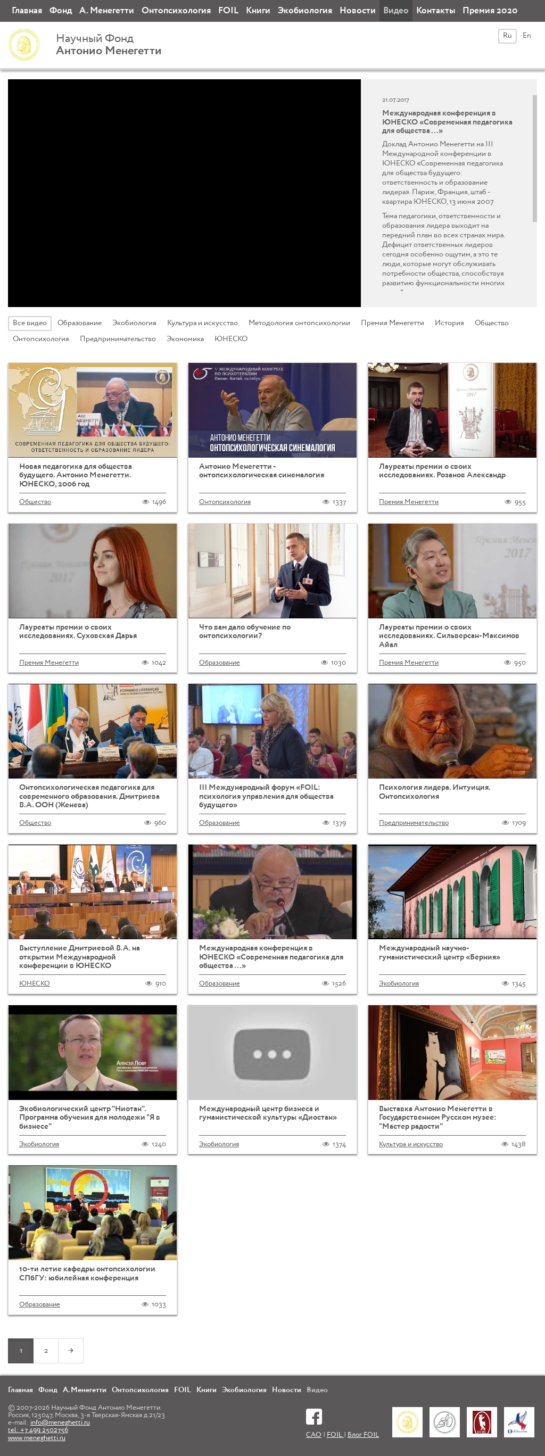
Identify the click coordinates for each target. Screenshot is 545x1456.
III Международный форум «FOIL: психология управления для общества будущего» (266, 796)
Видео (396, 10)
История (449, 323)
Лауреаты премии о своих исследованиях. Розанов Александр (442, 470)
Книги (258, 10)
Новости (358, 10)
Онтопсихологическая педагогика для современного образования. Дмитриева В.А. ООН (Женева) (89, 796)
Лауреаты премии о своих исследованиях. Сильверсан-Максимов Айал (449, 636)
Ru (507, 35)
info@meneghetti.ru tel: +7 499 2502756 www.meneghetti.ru (49, 1430)
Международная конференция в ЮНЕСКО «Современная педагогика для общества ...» (271, 957)
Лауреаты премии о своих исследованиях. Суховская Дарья (78, 631)
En (527, 35)
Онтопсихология (176, 10)
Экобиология (305, 10)
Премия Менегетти (392, 323)
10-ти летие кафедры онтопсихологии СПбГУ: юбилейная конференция (87, 1273)
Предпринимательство (118, 339)
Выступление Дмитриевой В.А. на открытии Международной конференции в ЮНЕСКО (79, 957)
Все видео (30, 323)
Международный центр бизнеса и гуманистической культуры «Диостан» (268, 1113)
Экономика (185, 339)
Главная (27, 10)
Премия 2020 (490, 10)
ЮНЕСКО (230, 339)
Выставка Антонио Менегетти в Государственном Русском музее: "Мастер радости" (438, 1117)
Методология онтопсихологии (299, 323)
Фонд (60, 10)
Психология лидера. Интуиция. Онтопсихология (434, 791)
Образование (79, 323)
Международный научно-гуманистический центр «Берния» (439, 952)
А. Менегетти (106, 10)
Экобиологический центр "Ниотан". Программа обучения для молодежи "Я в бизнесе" (89, 1117)
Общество (492, 323)
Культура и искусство (202, 323)
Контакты (435, 10)
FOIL (228, 10)
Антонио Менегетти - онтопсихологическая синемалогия (261, 470)
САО (313, 1435)
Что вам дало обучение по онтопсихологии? (245, 631)
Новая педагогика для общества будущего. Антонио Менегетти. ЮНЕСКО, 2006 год (75, 475)
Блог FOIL (363, 1435)
